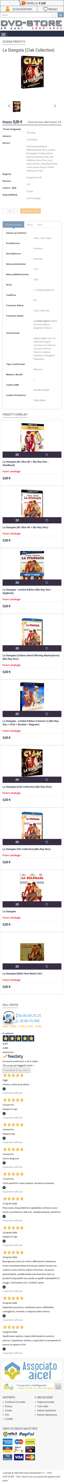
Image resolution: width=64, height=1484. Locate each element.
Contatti (9, 1419)
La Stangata (9, 911)
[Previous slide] (9, 106)
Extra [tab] (39, 224)
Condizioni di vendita (15, 1402)
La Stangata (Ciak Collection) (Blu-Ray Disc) (27, 787)
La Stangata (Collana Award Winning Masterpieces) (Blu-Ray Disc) (31, 657)
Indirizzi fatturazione (47, 1414)
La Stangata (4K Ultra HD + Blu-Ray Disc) (25, 527)
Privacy (8, 1406)
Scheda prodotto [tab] (13, 224)
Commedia (31, 139)
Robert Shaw (41, 149)
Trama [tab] (30, 224)
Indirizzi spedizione (46, 1410)
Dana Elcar (42, 160)
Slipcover (37, 369)
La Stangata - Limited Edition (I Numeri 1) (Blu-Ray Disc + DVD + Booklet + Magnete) (31, 723)
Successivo (23, 1070)
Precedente (9, 1070)
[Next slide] (54, 106)
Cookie (8, 1410)
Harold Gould (41, 156)
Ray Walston (40, 153)
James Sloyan (39, 167)
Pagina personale (45, 1402)
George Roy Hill (33, 177)
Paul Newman (33, 146)
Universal (37, 248)
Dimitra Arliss (39, 163)
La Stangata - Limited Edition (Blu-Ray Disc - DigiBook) (27, 591)
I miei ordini (42, 1406)
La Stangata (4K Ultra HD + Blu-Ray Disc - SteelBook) (26, 464)
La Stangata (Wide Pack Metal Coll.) (22, 973)
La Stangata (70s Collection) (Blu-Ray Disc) (27, 849)
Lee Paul (39, 170)
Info (7, 1414)
